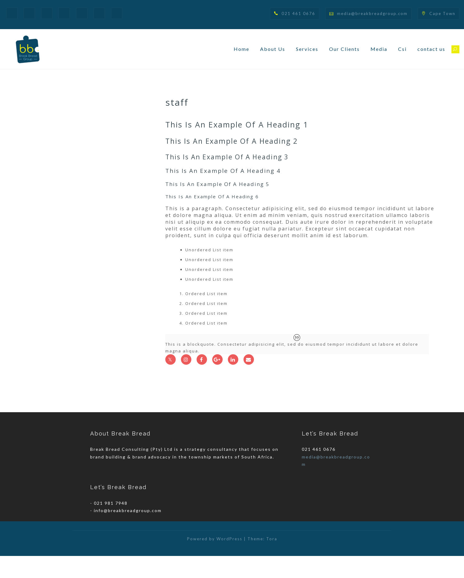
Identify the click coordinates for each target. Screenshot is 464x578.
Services (307, 49)
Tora (271, 560)
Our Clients (344, 49)
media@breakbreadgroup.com (372, 13)
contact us (431, 49)
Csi (402, 49)
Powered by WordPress (214, 560)
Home (241, 49)
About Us (272, 49)
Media (378, 49)
